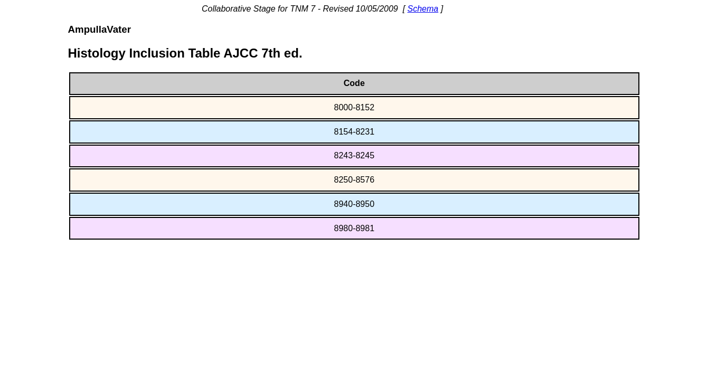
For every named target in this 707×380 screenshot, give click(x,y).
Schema (423, 8)
